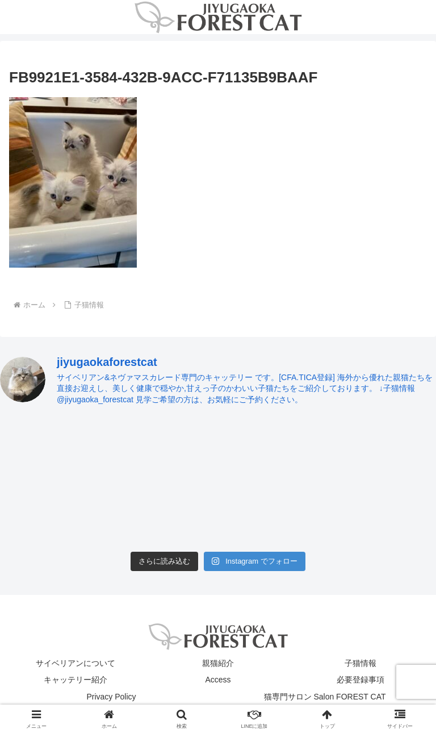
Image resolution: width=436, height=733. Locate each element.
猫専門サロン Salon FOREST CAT (325, 696)
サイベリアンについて (75, 663)
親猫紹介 (218, 663)
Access (217, 679)
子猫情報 (360, 663)
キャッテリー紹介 (75, 679)
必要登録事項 (360, 679)
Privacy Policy (111, 696)
